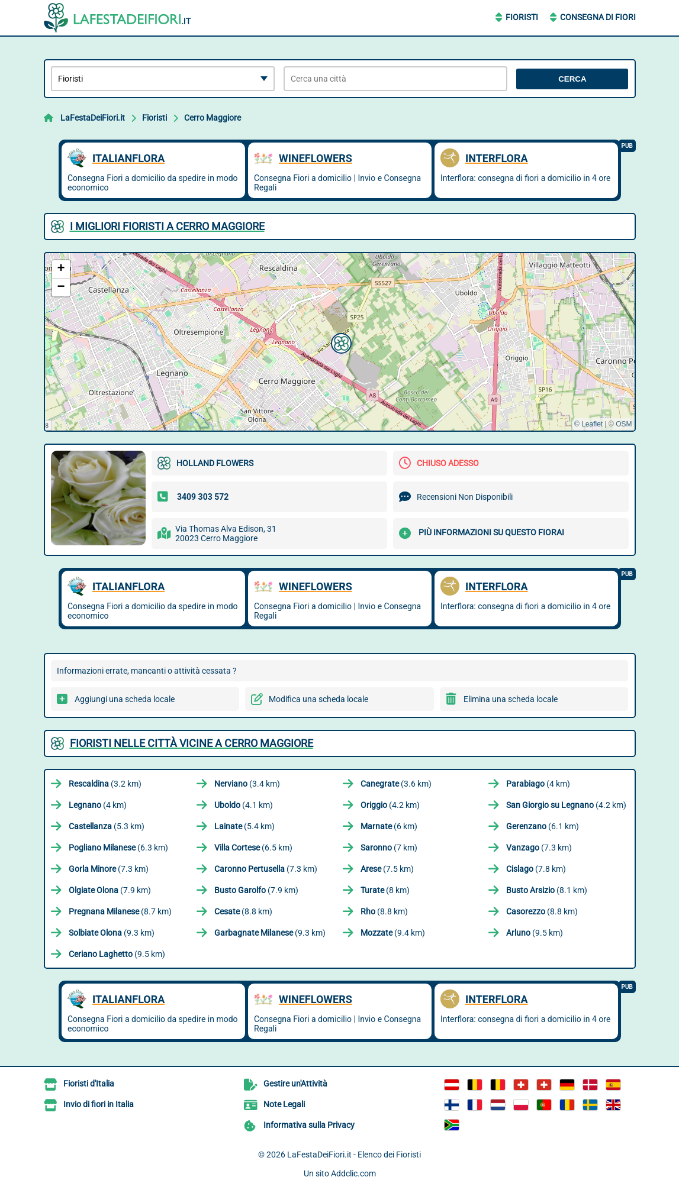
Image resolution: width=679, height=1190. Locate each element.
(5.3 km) (106, 826)
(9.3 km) (112, 932)
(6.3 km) (118, 847)
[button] (340, 342)
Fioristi (522, 17)
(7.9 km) (110, 890)
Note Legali (284, 1104)
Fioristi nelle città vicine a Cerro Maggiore (191, 743)
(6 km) (389, 826)
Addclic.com (353, 1173)
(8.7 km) (120, 911)
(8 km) (385, 890)
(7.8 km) (536, 869)
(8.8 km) (243, 911)
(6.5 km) (253, 847)
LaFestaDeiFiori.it (92, 117)
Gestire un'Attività (295, 1083)
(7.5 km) (387, 869)
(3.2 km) (105, 783)
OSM (624, 424)
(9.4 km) (393, 932)
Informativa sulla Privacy (309, 1125)
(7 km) (389, 847)
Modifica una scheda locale (318, 699)
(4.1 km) (243, 805)
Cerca (572, 79)
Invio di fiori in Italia (98, 1104)
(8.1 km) (546, 890)
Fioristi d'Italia (88, 1083)
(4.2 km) (390, 805)
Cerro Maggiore (212, 117)
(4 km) (538, 783)
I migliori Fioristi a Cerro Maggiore (167, 226)
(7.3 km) (539, 847)
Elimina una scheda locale (511, 699)
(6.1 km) (542, 826)
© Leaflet (588, 424)
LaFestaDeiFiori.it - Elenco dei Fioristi (354, 1154)
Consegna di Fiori (598, 17)
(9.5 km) (534, 932)
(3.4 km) (247, 783)
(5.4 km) (244, 826)
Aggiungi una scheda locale (125, 699)
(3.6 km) (396, 783)
